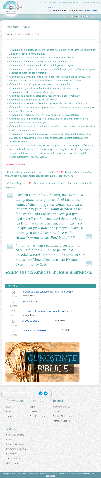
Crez (8, 411)
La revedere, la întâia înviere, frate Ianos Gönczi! (47, 311)
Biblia (56, 411)
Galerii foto (12, 462)
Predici (9, 439)
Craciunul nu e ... (31, 301)
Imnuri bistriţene (15, 444)
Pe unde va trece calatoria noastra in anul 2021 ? (47, 291)
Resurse (75, 16)
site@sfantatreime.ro (81, 473)
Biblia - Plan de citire (64, 416)
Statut (9, 416)
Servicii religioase (15, 434)
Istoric (9, 406)
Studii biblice (13, 458)
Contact (93, 10)
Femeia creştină (38, 416)
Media (86, 10)
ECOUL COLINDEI (30, 320)
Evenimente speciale (17, 448)
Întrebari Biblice (61, 420)
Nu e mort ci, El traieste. (34, 330)
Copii (32, 406)
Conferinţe (11, 453)
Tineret (33, 411)
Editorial (89, 16)
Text (82, 16)
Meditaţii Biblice (61, 406)
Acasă (51, 10)
